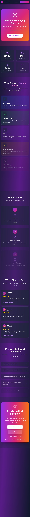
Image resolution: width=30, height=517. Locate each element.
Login (17, 2)
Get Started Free (15, 427)
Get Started (24, 2)
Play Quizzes (15, 242)
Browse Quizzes (15, 432)
